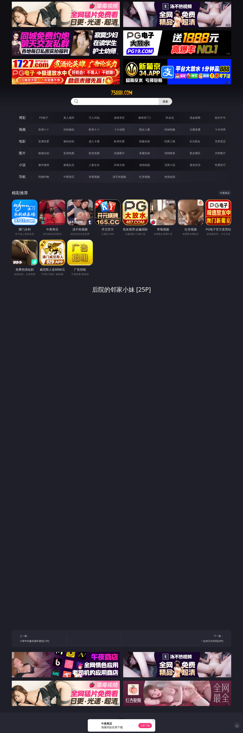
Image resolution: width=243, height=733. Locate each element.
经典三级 (169, 141)
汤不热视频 (119, 177)
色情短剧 (169, 177)
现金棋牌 (195, 118)
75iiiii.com (121, 92)
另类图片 (220, 153)
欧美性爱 (119, 141)
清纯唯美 (169, 153)
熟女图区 (195, 153)
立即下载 (145, 725)
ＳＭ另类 (220, 129)
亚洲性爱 (43, 141)
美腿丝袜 (144, 153)
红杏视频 (144, 177)
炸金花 (170, 118)
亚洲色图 (68, 153)
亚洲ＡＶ (43, 129)
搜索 (165, 101)
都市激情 (43, 165)
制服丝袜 (144, 141)
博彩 (22, 117)
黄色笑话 (195, 165)
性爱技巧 (220, 165)
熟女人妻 (144, 129)
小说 (22, 165)
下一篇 (201, 639)
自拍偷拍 (68, 129)
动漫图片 (119, 153)
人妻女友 (94, 165)
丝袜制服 (169, 129)
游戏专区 (119, 118)
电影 (22, 141)
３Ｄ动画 (119, 129)
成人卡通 (94, 141)
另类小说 (169, 165)
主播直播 (195, 129)
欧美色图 (94, 153)
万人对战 (94, 118)
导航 (22, 176)
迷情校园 (144, 165)
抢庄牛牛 (220, 118)
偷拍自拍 (68, 141)
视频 (22, 129)
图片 (22, 153)
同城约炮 (43, 177)
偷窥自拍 (43, 153)
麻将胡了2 (144, 118)
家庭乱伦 (68, 165)
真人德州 (68, 118)
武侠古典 (119, 165)
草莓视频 (94, 177)
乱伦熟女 (195, 141)
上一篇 (42, 639)
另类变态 (220, 141)
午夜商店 (68, 177)
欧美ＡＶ (94, 129)
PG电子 (43, 118)
